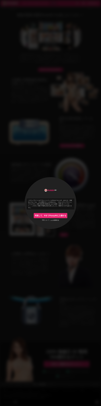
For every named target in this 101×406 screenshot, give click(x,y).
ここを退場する (54, 220)
